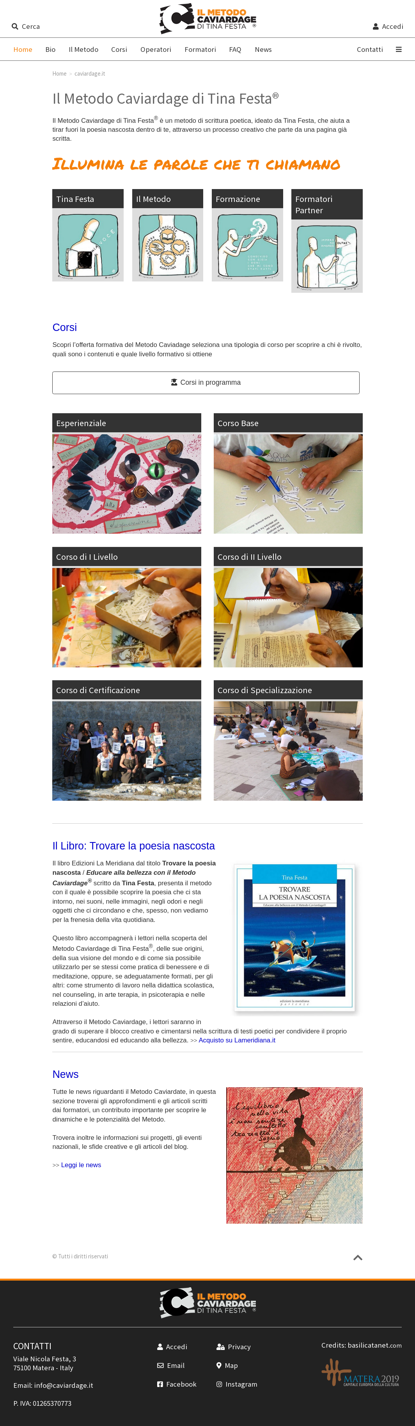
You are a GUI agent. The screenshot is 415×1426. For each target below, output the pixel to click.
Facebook (177, 1384)
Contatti (370, 49)
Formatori (200, 49)
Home (59, 73)
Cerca (25, 26)
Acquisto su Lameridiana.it (237, 1040)
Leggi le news (81, 1165)
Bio (50, 49)
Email (170, 1365)
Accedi (388, 26)
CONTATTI (32, 1346)
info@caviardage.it (63, 1385)
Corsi (119, 49)
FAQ (235, 49)
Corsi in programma (206, 382)
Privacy (233, 1346)
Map (227, 1365)
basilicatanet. (375, 1345)
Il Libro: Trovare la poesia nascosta (133, 846)
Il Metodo (83, 49)
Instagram (236, 1384)
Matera (43, 1367)
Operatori (155, 49)
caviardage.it (89, 73)
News (263, 49)
